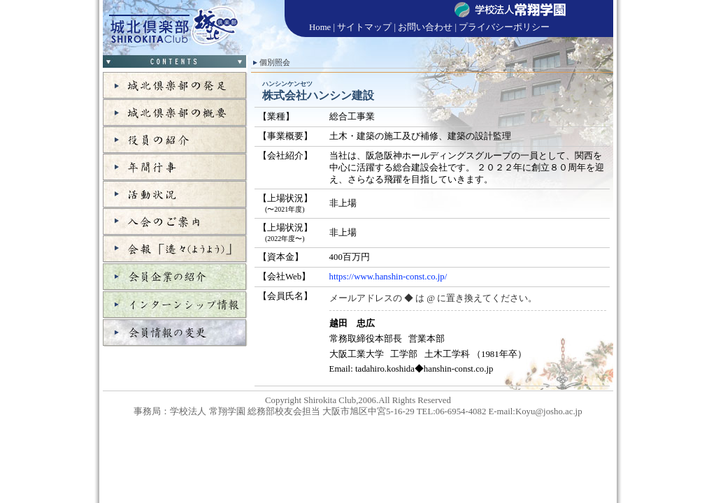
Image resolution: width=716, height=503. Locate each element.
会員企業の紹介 (175, 277)
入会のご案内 (175, 221)
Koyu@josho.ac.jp (548, 411)
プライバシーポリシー (504, 27)
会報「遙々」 (175, 249)
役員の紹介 (175, 140)
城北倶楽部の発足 (175, 85)
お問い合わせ (425, 27)
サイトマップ (364, 27)
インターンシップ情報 (175, 305)
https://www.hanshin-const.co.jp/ (388, 277)
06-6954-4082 (461, 411)
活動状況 (175, 194)
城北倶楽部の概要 (175, 112)
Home (320, 27)
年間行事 (175, 167)
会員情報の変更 (175, 333)
